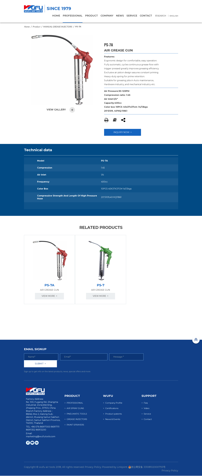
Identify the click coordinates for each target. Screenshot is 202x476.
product (91, 15)
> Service (146, 414)
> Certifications (110, 408)
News (120, 15)
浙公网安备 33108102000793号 (147, 467)
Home (27, 26)
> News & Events (111, 419)
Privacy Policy (170, 470)
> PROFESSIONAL (73, 403)
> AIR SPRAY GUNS (74, 408)
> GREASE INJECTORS (75, 419)
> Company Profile (112, 403)
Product (36, 26)
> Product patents (112, 414)
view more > (49, 296)
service (131, 15)
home (56, 15)
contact (146, 15)
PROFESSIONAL (72, 15)
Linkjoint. (122, 467)
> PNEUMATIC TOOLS (75, 414)
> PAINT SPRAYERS (74, 425)
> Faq (145, 403)
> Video (145, 408)
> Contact (147, 419)
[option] (49, 269)
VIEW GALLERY (61, 110)
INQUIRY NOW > (122, 132)
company (107, 15)
